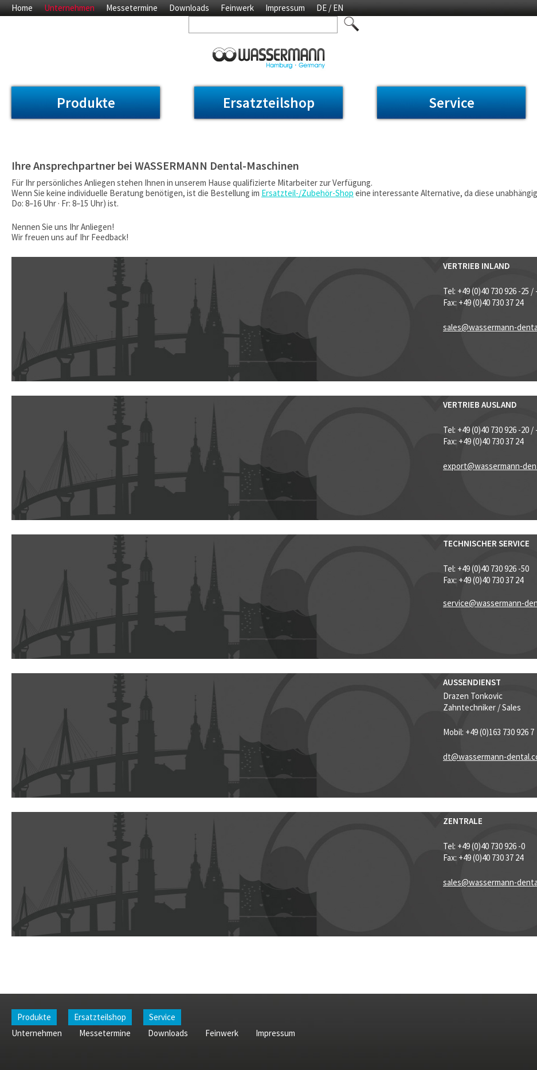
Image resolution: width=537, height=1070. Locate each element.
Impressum (285, 7)
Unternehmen (69, 7)
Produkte (86, 102)
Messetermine (132, 7)
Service (452, 102)
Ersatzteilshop (269, 102)
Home (22, 7)
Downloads (189, 7)
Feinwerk (237, 7)
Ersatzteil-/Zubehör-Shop (307, 193)
